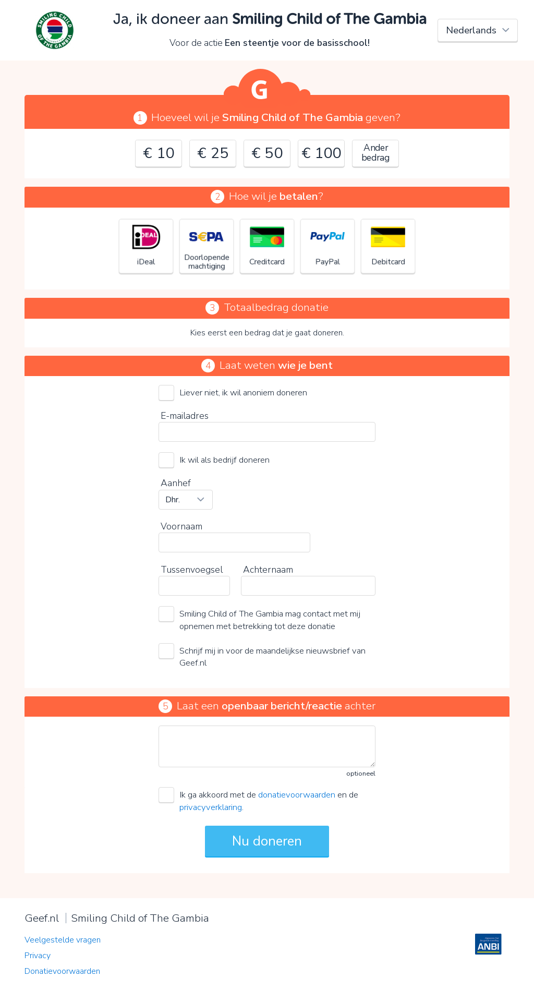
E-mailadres (185, 415)
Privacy (38, 955)
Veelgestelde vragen (63, 940)
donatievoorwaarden (296, 795)
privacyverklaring (210, 807)
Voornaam (181, 526)
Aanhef (176, 483)
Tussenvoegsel (192, 569)
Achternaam (268, 569)
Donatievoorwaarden (62, 971)
